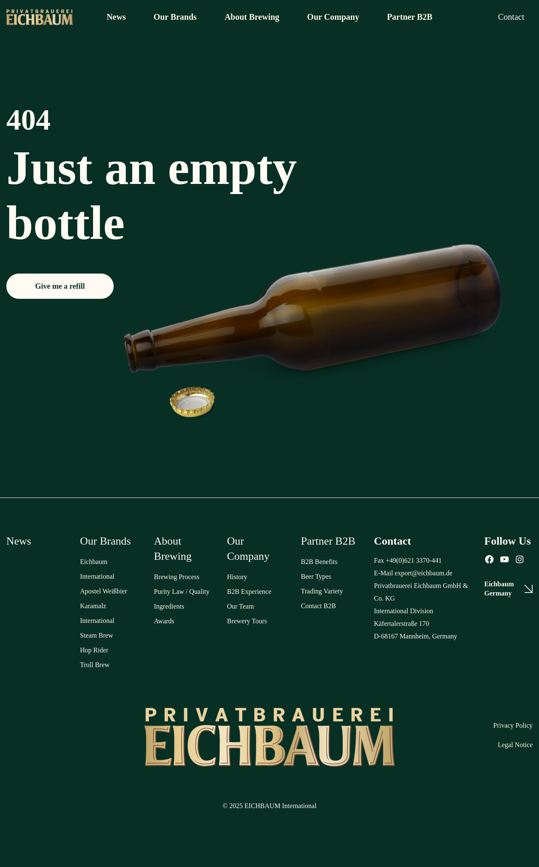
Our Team (240, 606)
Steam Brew (96, 635)
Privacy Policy (513, 725)
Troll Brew (94, 664)
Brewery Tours (247, 621)
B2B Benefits (319, 561)
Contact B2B (318, 605)
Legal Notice (515, 744)
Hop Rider (94, 650)
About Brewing (251, 16)
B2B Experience (249, 591)
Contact (511, 16)
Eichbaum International (97, 569)
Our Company (333, 16)
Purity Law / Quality (182, 591)
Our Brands (175, 16)
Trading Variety (322, 591)
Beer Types (316, 576)
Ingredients (169, 606)
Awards (164, 621)
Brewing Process (177, 576)
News (116, 16)
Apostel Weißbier (103, 591)
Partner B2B (409, 16)
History (237, 576)
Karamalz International (97, 613)
